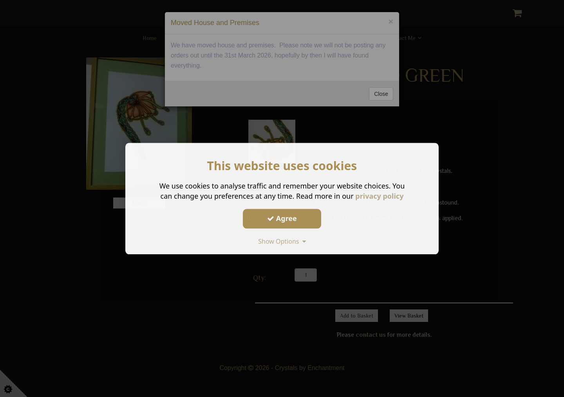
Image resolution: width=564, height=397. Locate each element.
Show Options (282, 241)
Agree (282, 218)
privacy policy (379, 196)
